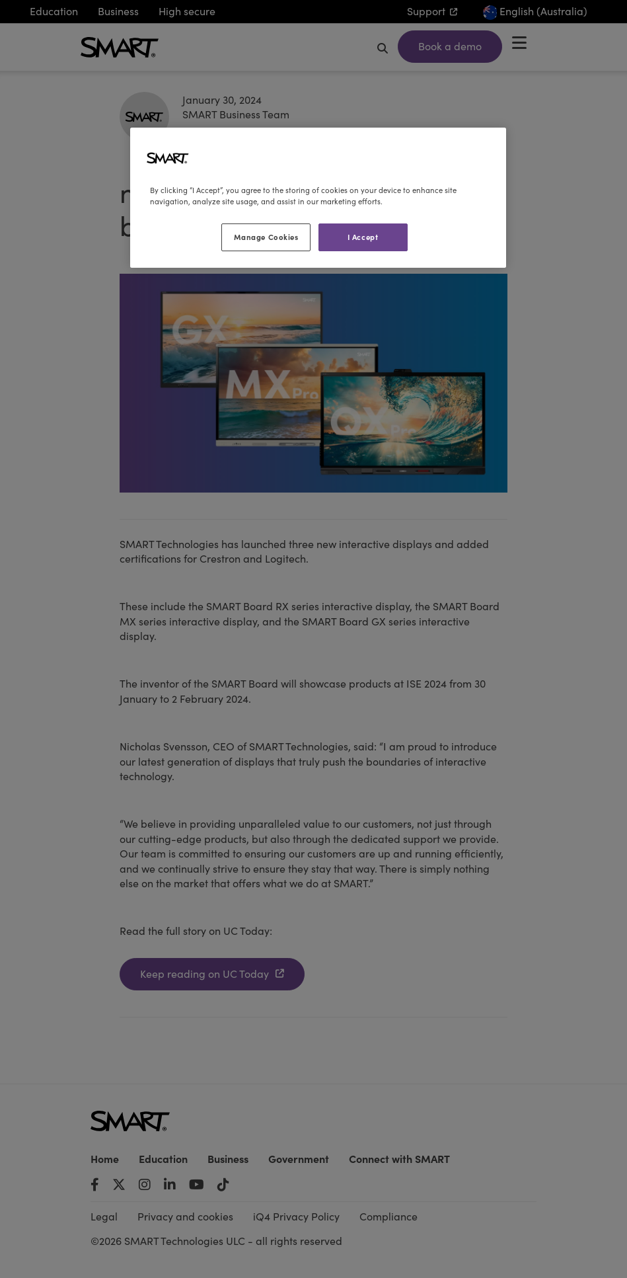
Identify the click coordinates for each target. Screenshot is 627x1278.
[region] (318, 198)
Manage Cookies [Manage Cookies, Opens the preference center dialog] (266, 236)
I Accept (363, 236)
